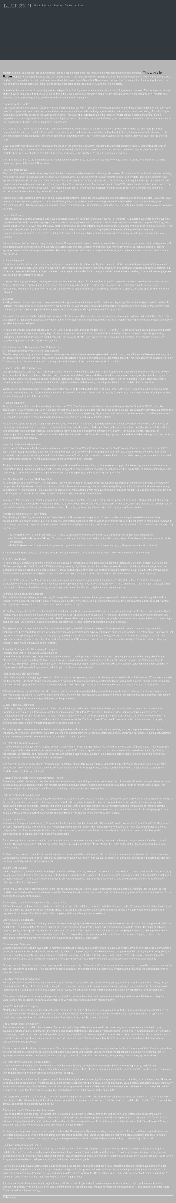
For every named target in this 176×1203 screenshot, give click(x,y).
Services (58, 5)
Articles (79, 5)
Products (47, 5)
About (37, 5)
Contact (69, 5)
